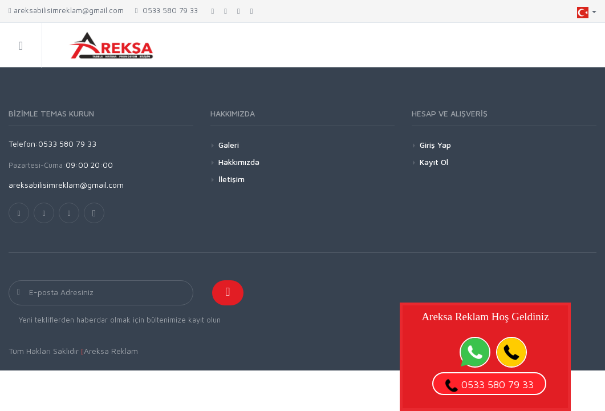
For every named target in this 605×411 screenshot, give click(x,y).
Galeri (228, 145)
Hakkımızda (238, 162)
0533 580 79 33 (166, 10)
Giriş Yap (435, 145)
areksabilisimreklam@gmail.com (66, 10)
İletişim (231, 179)
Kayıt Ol (434, 162)
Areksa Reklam (111, 351)
